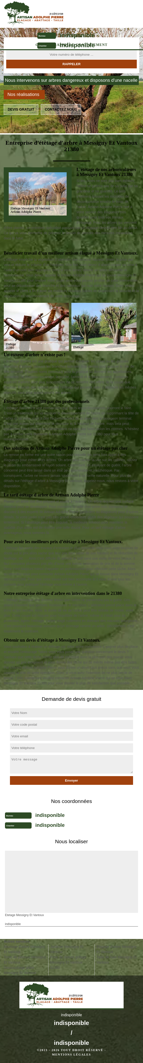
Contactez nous (61, 109)
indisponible (77, 35)
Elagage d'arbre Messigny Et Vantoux (116, 949)
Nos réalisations (23, 94)
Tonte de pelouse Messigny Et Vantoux (25, 959)
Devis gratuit (21, 109)
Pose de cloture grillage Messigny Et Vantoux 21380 (68, 962)
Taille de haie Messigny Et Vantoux (116, 959)
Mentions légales (71, 1054)
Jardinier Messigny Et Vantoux (66, 949)
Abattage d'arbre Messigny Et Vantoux (24, 949)
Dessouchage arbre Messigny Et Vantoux (20, 970)
